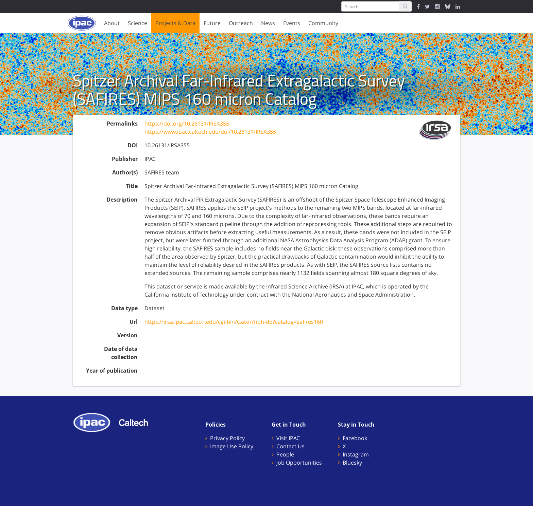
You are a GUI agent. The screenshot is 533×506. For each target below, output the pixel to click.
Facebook (355, 438)
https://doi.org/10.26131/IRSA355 (186, 123)
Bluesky (352, 462)
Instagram (356, 454)
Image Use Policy (231, 446)
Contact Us (290, 446)
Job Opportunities (299, 462)
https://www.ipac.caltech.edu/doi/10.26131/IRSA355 (210, 131)
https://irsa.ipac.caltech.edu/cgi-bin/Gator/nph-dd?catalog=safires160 (233, 321)
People (285, 454)
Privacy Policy (227, 438)
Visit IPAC (288, 438)
